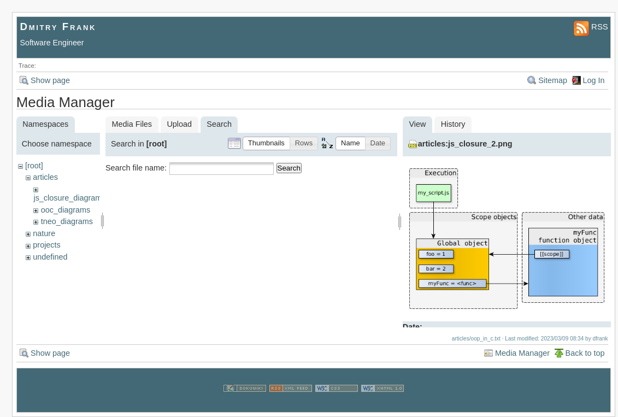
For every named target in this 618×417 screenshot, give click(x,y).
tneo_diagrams (67, 221)
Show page (50, 80)
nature (44, 233)
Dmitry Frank (58, 26)
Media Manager (522, 353)
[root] (34, 165)
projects (46, 244)
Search (289, 168)
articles (45, 177)
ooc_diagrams (65, 209)
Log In (594, 80)
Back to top (585, 353)
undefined (50, 256)
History (453, 124)
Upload (179, 124)
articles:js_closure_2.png (465, 143)
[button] (266, 143)
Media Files (131, 124)
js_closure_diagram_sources (83, 197)
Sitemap (552, 80)
